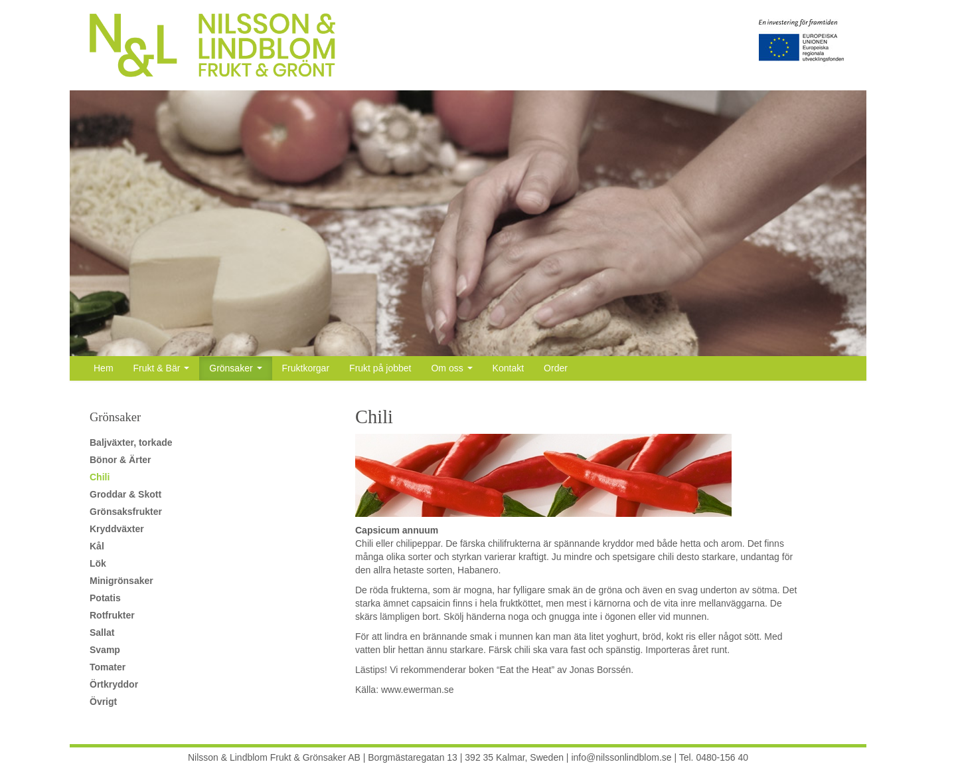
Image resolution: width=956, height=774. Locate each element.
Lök (98, 563)
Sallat (102, 632)
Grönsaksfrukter (126, 511)
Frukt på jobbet (380, 368)
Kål (97, 546)
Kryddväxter (117, 529)
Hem (104, 368)
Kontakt (508, 368)
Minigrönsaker (121, 580)
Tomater (107, 667)
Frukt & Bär (161, 368)
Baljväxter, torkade (131, 442)
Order (556, 368)
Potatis (105, 598)
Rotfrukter (112, 615)
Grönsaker (235, 368)
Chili (100, 477)
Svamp (105, 649)
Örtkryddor (114, 684)
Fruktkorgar (306, 368)
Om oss (451, 368)
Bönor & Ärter (120, 459)
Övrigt (103, 701)
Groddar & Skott (125, 494)
